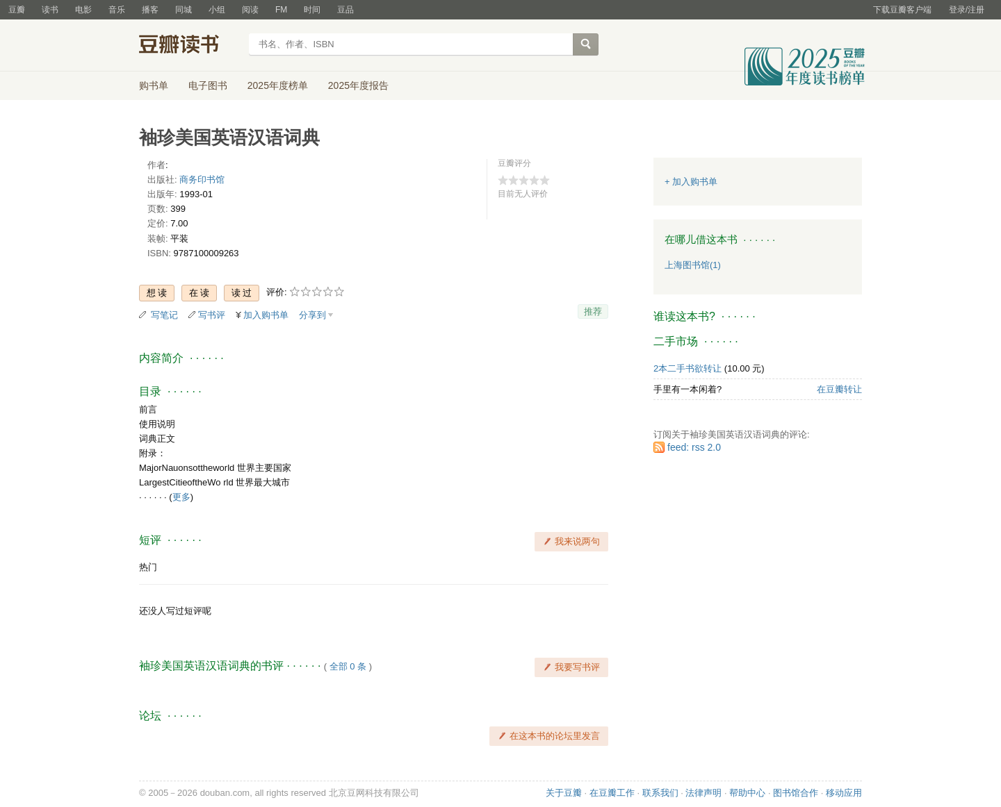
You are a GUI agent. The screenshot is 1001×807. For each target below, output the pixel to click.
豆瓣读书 (189, 45)
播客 (150, 10)
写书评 (211, 315)
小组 (217, 10)
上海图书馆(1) (693, 265)
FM (281, 10)
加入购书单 (265, 315)
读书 (50, 10)
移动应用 (844, 793)
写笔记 (164, 315)
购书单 (153, 85)
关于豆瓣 (564, 793)
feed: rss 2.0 (694, 447)
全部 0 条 (347, 666)
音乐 (116, 10)
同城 (183, 10)
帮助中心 (747, 793)
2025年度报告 (358, 85)
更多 (181, 497)
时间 (312, 10)
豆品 (345, 10)
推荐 (593, 311)
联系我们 (660, 793)
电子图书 (207, 85)
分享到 (312, 315)
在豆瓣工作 (612, 793)
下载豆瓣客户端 (902, 10)
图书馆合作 (795, 793)
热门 (148, 567)
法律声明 (703, 793)
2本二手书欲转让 (687, 368)
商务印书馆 (202, 179)
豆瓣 (16, 10)
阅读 (250, 10)
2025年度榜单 (277, 85)
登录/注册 (966, 10)
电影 (83, 10)
